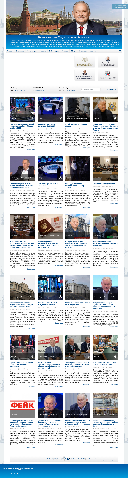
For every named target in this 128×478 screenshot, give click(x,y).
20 (55, 459)
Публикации (54, 51)
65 (89, 459)
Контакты (83, 51)
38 (71, 459)
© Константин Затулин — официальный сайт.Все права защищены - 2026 (18, 469)
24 (26, 460)
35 (62, 459)
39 (73, 459)
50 (81, 459)
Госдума (93, 51)
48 (28, 460)
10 (49, 459)
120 (31, 460)
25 (57, 459)
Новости (43, 51)
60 (86, 459)
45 (78, 459)
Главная (10, 51)
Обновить (111, 89)
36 (65, 459)
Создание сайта (8, 474)
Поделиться (114, 460)
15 (52, 459)
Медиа (73, 51)
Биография (20, 51)
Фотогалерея (32, 51)
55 (83, 459)
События (65, 51)
